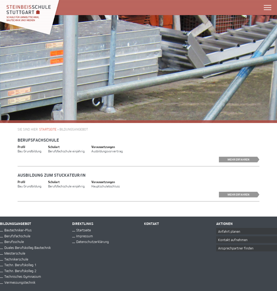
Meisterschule (14, 253)
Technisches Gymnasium (22, 276)
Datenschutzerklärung (92, 241)
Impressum (84, 236)
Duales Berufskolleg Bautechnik (27, 247)
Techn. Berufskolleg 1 (20, 265)
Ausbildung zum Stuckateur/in (52, 175)
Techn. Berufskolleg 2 (20, 271)
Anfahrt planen (229, 231)
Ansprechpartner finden (235, 248)
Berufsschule (14, 241)
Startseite (47, 129)
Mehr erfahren (243, 160)
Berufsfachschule (38, 140)
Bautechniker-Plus (18, 230)
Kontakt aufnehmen (233, 240)
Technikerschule (16, 259)
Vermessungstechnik (19, 282)
